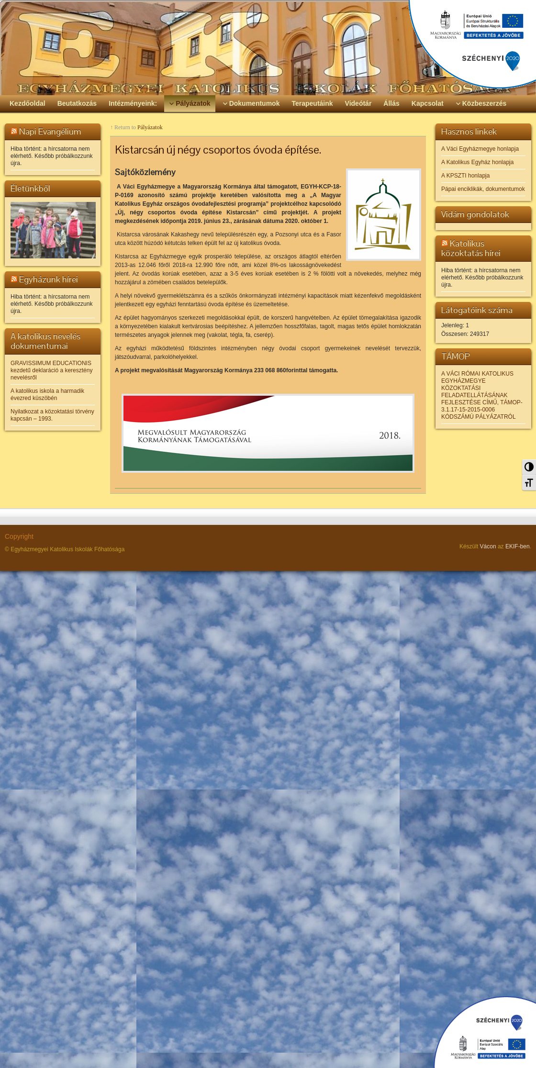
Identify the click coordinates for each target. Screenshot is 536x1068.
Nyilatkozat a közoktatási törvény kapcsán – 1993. (52, 415)
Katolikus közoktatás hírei (471, 248)
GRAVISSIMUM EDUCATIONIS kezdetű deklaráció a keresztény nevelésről (51, 370)
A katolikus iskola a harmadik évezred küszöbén (47, 394)
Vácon (488, 546)
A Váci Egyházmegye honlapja (480, 148)
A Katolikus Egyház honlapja (477, 162)
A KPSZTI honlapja (465, 175)
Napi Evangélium (50, 131)
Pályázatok (150, 127)
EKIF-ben (517, 546)
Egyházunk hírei (48, 279)
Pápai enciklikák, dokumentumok (483, 189)
